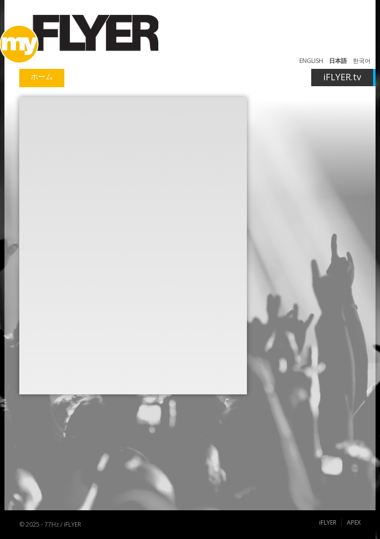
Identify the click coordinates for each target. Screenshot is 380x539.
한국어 (362, 60)
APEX (354, 522)
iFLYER (327, 522)
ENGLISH (311, 60)
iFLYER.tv (342, 77)
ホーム (42, 76)
